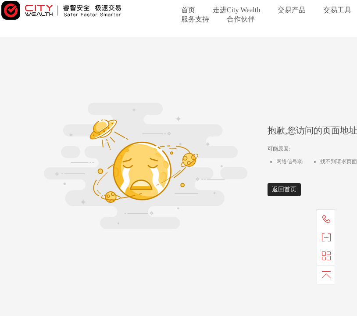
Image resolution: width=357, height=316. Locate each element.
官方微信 (328, 237)
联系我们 (328, 219)
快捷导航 (328, 256)
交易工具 (337, 10)
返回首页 (284, 189)
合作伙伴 (241, 19)
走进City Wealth (236, 10)
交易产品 (292, 10)
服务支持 (195, 19)
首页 (188, 10)
